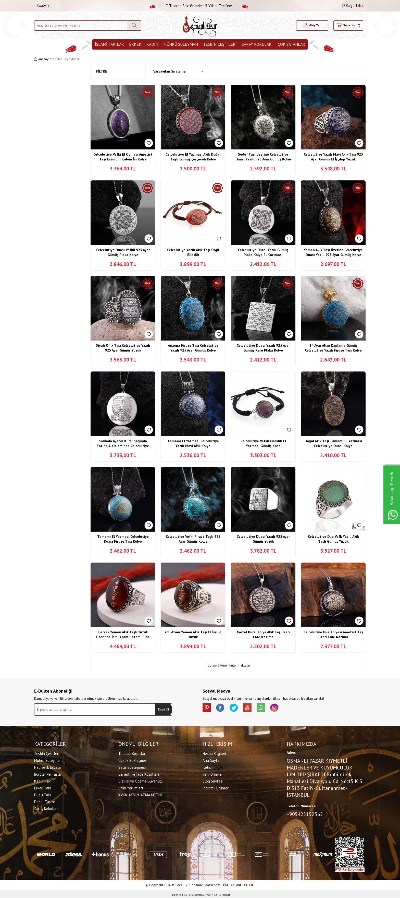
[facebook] (223, 708)
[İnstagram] (284, 708)
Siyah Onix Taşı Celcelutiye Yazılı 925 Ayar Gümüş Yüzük (123, 348)
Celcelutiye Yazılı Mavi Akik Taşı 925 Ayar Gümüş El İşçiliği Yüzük (333, 157)
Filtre (101, 71)
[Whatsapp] (269, 708)
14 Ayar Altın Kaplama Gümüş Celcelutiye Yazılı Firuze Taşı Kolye (333, 348)
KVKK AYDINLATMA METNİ (140, 794)
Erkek (135, 44)
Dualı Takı (42, 794)
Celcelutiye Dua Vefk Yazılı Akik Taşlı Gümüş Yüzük (333, 539)
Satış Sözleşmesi (132, 766)
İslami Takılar (109, 44)
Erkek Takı (42, 787)
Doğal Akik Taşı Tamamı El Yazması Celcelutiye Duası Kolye (333, 443)
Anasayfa (42, 59)
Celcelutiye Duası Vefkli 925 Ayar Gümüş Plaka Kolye (123, 252)
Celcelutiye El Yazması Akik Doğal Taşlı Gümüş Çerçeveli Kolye (193, 157)
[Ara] (134, 25)
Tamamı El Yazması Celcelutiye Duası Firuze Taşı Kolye (123, 539)
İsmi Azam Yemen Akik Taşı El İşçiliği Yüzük (193, 634)
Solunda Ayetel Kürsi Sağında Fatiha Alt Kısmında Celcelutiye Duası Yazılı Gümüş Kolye (123, 444)
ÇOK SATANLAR (291, 44)
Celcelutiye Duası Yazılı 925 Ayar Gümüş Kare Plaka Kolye (263, 348)
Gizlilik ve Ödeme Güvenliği (140, 780)
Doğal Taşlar (44, 801)
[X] (238, 708)
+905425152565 (305, 813)
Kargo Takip (352, 6)
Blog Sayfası (213, 780)
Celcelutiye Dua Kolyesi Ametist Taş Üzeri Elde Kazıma (333, 634)
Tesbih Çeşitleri (220, 44)
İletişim (43, 5)
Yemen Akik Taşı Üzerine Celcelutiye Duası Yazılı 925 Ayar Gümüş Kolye (333, 252)
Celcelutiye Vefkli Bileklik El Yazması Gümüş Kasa (263, 443)
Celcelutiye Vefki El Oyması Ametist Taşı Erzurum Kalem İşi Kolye (123, 157)
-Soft (174, 893)
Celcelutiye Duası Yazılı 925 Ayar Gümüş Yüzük (263, 539)
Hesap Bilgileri (214, 752)
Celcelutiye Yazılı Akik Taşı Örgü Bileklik (193, 252)
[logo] (200, 25)
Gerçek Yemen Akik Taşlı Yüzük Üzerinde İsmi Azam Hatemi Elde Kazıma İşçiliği (123, 635)
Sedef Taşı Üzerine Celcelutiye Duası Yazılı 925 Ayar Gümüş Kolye (263, 157)
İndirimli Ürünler (216, 787)
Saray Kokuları (257, 44)
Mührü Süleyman (180, 44)
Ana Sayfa (211, 759)
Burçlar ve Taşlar (48, 773)
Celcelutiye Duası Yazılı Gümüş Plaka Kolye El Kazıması (263, 252)
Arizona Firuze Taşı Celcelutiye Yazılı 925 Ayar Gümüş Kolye (193, 348)
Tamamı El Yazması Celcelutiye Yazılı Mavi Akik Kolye (193, 443)
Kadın (152, 44)
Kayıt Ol (163, 709)
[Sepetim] (348, 25)
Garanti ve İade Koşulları (138, 773)
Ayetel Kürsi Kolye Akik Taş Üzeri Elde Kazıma (263, 634)
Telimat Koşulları (132, 752)
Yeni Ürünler (213, 773)
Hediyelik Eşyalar (48, 766)
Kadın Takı (43, 780)
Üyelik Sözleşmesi (132, 759)
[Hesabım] (312, 25)
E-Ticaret (185, 893)
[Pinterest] (208, 708)
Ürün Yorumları (130, 787)
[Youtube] (253, 708)
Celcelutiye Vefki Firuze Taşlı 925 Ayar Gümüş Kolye (193, 539)
